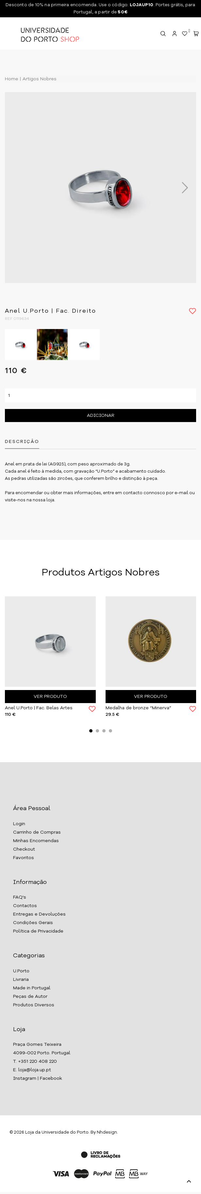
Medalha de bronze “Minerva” (138, 708)
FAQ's (19, 897)
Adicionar (100, 415)
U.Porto (21, 971)
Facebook (51, 1078)
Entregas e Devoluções (39, 914)
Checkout (24, 849)
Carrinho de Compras (37, 832)
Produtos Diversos (33, 1005)
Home (11, 79)
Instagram (24, 1078)
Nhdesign (107, 1132)
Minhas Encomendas (36, 841)
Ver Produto (50, 696)
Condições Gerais (33, 922)
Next (181, 187)
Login (19, 824)
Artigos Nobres (39, 79)
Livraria (21, 979)
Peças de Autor (30, 996)
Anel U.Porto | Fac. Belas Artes (39, 708)
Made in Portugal (31, 988)
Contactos (25, 905)
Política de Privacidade (38, 931)
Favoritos (23, 858)
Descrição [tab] (22, 441)
